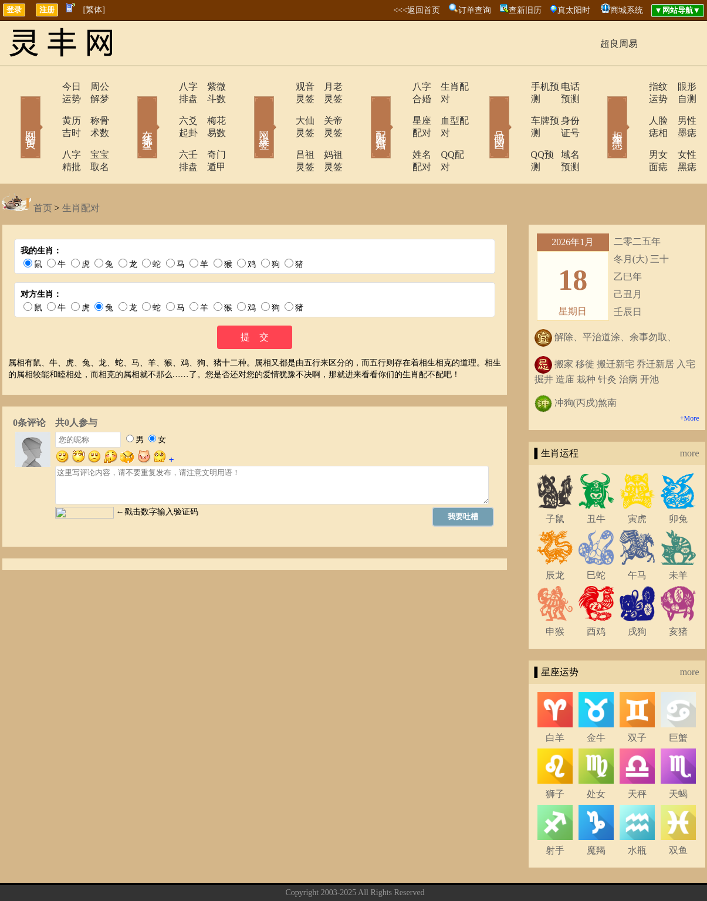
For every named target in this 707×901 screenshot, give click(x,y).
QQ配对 (442, 130)
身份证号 (562, 108)
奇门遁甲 (210, 130)
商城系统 (626, 10)
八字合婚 (399, 87)
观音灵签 (281, 87)
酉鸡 (596, 594)
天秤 (637, 757)
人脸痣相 (633, 108)
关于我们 (293, 873)
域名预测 (562, 130)
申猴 (555, 594)
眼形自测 (679, 87)
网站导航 (416, 873)
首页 (42, 171)
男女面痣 (633, 130)
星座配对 (399, 108)
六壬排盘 (164, 130)
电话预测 (562, 87)
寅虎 (637, 482)
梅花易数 (210, 108)
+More (689, 381)
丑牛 (596, 482)
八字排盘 (164, 87)
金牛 (596, 701)
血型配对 (445, 108)
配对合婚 (365, 110)
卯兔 (678, 482)
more (689, 416)
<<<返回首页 (416, 10)
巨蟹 (678, 701)
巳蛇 (596, 538)
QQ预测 (514, 130)
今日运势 (47, 87)
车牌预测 (516, 108)
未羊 (678, 538)
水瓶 (637, 813)
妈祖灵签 (327, 130)
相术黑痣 (600, 110)
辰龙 (555, 538)
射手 (555, 813)
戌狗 (637, 594)
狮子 (555, 757)
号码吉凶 (483, 110)
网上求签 (248, 110)
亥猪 (678, 594)
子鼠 (555, 482)
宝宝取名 (92, 130)
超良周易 (619, 44)
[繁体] (94, 9)
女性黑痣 (679, 130)
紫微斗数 (210, 87)
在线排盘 (131, 110)
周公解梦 (92, 87)
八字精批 (47, 130)
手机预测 (516, 87)
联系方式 (334, 873)
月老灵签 (327, 87)
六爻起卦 (164, 108)
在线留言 (375, 873)
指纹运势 (633, 87)
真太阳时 (573, 10)
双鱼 (678, 813)
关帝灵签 (327, 108)
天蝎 (678, 757)
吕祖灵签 (281, 130)
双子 (637, 701)
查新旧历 (525, 10)
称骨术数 (92, 108)
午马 (637, 538)
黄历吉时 (47, 108)
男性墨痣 (679, 108)
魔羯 (596, 813)
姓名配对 (399, 130)
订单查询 (474, 10)
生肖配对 (445, 87)
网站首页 (13, 110)
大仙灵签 (281, 108)
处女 (596, 757)
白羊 (555, 701)
